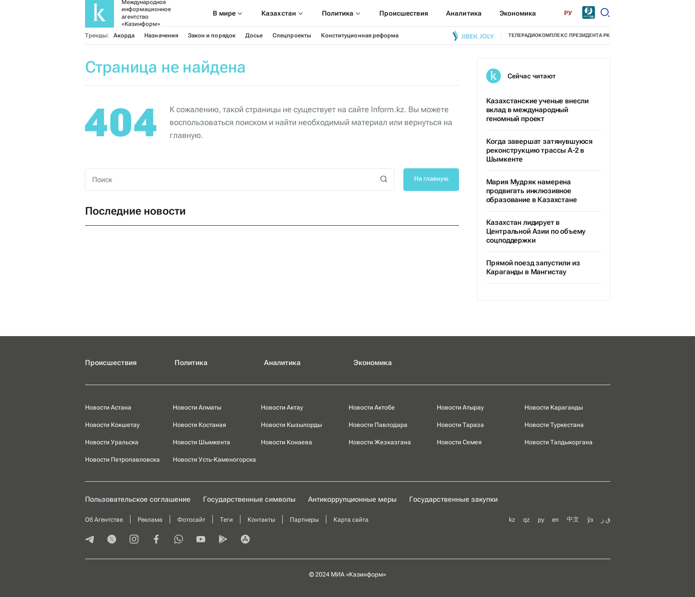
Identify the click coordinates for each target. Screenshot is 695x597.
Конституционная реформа (359, 35)
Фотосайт (191, 519)
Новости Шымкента (201, 442)
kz (512, 519)
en (555, 519)
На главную (431, 178)
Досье (254, 35)
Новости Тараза (460, 424)
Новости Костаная (199, 424)
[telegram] (89, 540)
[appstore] (245, 540)
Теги (226, 519)
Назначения (161, 35)
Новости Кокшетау (112, 424)
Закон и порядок (212, 35)
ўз (590, 519)
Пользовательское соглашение (138, 499)
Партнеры (304, 519)
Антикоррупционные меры (352, 499)
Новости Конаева (286, 442)
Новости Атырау (460, 407)
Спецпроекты (291, 35)
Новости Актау (282, 407)
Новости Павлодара (378, 424)
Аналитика (282, 362)
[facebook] (156, 540)
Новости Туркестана (554, 424)
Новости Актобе (372, 407)
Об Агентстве (104, 519)
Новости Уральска (111, 442)
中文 (573, 519)
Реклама (150, 519)
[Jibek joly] (473, 35)
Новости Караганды (553, 407)
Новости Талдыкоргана (558, 442)
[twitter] (111, 540)
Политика (191, 362)
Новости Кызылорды (291, 424)
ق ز (605, 519)
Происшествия (111, 362)
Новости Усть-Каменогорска (214, 459)
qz (526, 519)
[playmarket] (223, 540)
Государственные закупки (453, 499)
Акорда (124, 35)
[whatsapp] (178, 540)
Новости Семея (459, 442)
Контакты (261, 519)
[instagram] (134, 540)
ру (541, 519)
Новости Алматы (197, 407)
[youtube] (200, 540)
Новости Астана (108, 407)
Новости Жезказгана (380, 442)
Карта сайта (351, 519)
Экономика (373, 362)
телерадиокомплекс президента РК (559, 35)
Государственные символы (249, 499)
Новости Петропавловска (122, 459)
